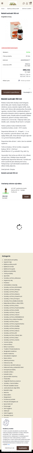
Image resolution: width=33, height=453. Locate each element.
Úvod (2, 8)
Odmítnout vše (9, 448)
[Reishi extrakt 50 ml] (16, 30)
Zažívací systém (26, 8)
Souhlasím (23, 448)
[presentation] (2, 224)
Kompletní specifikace (11, 92)
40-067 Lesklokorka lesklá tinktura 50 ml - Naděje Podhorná (19, 190)
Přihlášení (27, 3)
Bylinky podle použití (13, 8)
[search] (24, 4)
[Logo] (13, 3)
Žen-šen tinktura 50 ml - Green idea (16, 234)
